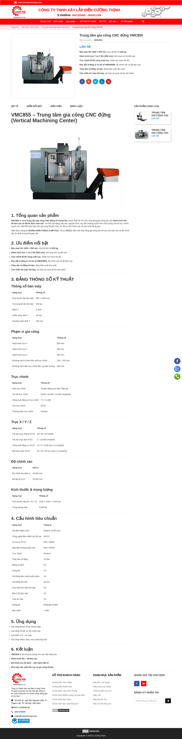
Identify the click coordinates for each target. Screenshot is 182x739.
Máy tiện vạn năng (101, 682)
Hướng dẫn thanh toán (62, 686)
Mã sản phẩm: (86, 40)
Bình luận (76, 106)
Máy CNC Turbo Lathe (30, 27)
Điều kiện (56, 106)
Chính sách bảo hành (61, 699)
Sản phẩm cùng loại (146, 106)
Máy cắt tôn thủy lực (102, 703)
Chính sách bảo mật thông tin (65, 703)
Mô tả (14, 106)
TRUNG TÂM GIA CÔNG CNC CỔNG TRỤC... (160, 115)
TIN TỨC (101, 22)
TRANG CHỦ (45, 22)
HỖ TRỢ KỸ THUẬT (87, 22)
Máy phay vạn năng (101, 686)
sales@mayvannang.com (27, 2)
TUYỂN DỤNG (125, 22)
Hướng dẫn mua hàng (62, 682)
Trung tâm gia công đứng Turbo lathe (56, 27)
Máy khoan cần (100, 699)
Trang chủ (15, 27)
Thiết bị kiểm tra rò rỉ (102, 691)
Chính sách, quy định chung (64, 691)
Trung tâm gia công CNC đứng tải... (160, 133)
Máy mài (97, 695)
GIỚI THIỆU (58, 22)
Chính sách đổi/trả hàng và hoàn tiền (68, 695)
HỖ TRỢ (112, 22)
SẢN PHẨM (70, 22)
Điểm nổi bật (34, 106)
